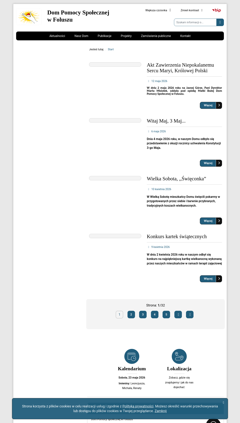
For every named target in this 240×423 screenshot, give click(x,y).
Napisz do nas (31, 165)
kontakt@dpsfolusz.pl (41, 155)
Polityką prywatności (137, 406)
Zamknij (161, 411)
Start (111, 98)
